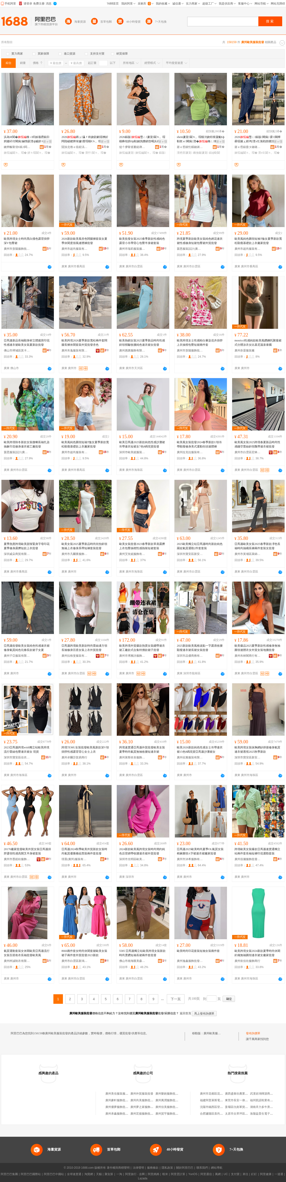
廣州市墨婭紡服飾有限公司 (17, 859)
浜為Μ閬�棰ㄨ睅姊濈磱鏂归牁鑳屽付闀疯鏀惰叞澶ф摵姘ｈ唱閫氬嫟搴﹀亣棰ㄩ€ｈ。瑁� (27, 139)
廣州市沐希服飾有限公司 (190, 859)
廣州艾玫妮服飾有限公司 (132, 554)
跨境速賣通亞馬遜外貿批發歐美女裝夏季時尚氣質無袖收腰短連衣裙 (142, 749)
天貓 (99, 1174)
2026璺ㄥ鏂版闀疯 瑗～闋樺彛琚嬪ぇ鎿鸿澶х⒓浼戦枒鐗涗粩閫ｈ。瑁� (258, 139)
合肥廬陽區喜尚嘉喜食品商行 (218, 1113)
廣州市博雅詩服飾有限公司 (132, 655)
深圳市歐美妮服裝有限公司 (132, 452)
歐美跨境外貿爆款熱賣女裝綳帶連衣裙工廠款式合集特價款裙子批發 (142, 648)
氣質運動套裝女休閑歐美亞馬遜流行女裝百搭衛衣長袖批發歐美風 (27, 953)
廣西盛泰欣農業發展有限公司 (243, 1093)
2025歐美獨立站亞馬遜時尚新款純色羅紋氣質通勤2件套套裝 (200, 546)
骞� (47, 146)
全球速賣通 (74, 1174)
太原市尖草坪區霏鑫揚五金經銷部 (246, 1113)
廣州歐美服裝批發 (215, 1033)
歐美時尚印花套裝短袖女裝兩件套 (198, 951)
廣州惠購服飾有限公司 (132, 350)
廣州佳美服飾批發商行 (169, 1107)
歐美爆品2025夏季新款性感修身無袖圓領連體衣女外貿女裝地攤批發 (257, 648)
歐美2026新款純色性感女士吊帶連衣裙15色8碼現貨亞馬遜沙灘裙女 (200, 749)
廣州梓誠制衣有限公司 (17, 961)
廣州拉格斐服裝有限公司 (74, 655)
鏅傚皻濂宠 (200, 152)
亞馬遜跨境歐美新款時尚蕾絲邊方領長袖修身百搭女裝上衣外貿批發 (84, 648)
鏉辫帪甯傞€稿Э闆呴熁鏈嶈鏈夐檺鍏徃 (17, 147)
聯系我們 (202, 1167)
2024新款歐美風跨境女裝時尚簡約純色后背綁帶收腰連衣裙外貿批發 (142, 851)
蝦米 (165, 1174)
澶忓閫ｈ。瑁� (95, 152)
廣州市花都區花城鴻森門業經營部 (221, 1093)
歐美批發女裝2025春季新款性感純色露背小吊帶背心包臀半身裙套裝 (142, 241)
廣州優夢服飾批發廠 (118, 1107)
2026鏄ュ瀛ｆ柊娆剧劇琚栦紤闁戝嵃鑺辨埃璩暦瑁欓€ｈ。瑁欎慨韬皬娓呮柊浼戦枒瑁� (84, 139)
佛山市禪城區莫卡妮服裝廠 (17, 350)
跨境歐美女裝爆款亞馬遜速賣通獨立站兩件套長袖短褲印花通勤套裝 (257, 851)
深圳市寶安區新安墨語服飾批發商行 (248, 757)
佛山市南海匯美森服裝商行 (132, 961)
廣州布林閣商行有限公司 (248, 655)
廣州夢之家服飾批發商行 (146, 1107)
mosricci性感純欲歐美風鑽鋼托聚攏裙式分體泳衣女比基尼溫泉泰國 (258, 342)
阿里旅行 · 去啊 (135, 1174)
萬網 (218, 1174)
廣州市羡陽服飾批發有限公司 (17, 248)
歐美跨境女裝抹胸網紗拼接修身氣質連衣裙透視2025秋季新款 (257, 749)
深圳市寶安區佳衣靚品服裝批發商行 (17, 757)
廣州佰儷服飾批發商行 (248, 859)
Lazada (142, 1178)
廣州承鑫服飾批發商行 (119, 1113)
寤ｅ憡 (47, 141)
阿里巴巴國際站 (31, 1174)
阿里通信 (206, 1174)
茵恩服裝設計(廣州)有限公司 (190, 248)
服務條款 (152, 1167)
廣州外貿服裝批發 (141, 1093)
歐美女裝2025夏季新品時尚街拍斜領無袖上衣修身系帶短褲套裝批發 (84, 546)
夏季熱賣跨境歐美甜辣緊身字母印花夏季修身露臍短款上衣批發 (27, 546)
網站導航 (216, 1167)
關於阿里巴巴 (184, 1167)
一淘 (119, 1174)
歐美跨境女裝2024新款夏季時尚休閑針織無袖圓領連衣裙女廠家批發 (257, 953)
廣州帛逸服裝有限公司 (74, 350)
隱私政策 (167, 1167)
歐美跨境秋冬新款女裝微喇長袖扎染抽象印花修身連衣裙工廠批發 (27, 444)
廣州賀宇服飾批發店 (168, 1113)
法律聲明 (138, 1167)
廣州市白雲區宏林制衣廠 (248, 452)
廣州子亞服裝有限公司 (17, 655)
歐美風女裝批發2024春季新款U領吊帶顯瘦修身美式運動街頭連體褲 (199, 444)
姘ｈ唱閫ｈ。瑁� (38, 152)
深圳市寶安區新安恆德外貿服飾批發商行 (190, 554)
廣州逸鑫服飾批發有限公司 (190, 961)
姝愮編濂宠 (126, 152)
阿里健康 (265, 1174)
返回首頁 (185, 1013)
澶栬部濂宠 (184, 152)
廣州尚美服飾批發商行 (144, 1100)
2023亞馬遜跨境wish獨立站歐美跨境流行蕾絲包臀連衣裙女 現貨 (26, 749)
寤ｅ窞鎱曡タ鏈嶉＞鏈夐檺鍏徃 (248, 147)
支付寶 (235, 1174)
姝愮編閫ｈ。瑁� (15, 152)
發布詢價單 (253, 1033)
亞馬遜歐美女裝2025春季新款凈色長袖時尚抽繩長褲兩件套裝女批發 (257, 546)
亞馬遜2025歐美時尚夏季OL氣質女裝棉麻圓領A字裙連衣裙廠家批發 (200, 851)
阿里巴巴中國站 (54, 1174)
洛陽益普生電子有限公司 (265, 1113)
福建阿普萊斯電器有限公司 (217, 1100)
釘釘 (254, 1174)
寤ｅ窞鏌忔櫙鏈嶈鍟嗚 (190, 147)
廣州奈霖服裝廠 (245, 350)
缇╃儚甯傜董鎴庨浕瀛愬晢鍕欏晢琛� (132, 147)
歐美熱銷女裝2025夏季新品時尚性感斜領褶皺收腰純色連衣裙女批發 (142, 342)
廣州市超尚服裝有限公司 (74, 248)
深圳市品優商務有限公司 (190, 655)
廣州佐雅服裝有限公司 (190, 757)
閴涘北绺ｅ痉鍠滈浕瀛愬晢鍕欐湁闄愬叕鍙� (74, 147)
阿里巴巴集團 (9, 1174)
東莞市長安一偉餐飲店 (239, 1100)
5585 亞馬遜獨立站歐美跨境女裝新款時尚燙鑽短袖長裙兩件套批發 (142, 953)
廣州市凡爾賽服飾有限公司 (74, 554)
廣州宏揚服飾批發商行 (144, 1113)
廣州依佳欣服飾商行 (247, 961)
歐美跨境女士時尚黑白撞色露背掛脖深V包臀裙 (27, 241)
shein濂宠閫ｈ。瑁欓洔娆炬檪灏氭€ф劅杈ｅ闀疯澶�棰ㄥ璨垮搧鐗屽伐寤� (201, 139)
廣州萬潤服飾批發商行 (169, 1100)
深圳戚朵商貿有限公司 (17, 554)
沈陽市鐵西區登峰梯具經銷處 (218, 1107)
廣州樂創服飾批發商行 (169, 1093)
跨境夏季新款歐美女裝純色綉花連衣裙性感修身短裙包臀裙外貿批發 (200, 241)
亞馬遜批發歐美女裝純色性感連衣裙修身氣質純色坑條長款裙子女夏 (27, 648)
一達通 (279, 1174)
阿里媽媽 (153, 1174)
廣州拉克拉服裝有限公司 (190, 452)
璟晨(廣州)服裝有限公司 (74, 859)
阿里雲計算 (178, 1174)
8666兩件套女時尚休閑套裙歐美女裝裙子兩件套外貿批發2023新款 (84, 953)
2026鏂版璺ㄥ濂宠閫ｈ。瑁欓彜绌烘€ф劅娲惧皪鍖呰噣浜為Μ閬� (142, 139)
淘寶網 (88, 1174)
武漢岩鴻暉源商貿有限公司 (267, 1093)
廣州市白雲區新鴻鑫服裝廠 (74, 961)
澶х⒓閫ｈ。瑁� (269, 152)
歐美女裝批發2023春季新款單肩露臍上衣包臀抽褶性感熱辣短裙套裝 (142, 546)
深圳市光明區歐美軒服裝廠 (132, 859)
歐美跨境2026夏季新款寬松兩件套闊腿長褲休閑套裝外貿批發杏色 (84, 342)
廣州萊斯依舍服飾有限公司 (132, 757)
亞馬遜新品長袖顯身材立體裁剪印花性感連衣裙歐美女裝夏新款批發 (27, 342)
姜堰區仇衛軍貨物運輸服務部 (243, 1107)
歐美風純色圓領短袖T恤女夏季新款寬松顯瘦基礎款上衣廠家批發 (258, 241)
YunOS (192, 1174)
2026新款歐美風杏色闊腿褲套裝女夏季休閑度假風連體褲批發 (84, 241)
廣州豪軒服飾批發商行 (119, 1100)
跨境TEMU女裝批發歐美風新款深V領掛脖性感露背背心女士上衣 (85, 749)
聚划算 (109, 1174)
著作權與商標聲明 (118, 1167)
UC (226, 1174)
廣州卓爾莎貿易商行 (74, 757)
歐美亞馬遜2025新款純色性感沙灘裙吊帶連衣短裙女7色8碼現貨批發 (142, 444)
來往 (245, 1174)
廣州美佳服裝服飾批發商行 (122, 1093)
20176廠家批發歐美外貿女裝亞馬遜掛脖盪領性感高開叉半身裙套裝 (27, 851)
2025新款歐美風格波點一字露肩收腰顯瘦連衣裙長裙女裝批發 (200, 648)
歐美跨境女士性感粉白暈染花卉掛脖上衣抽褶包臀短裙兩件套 (200, 342)
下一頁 (176, 999)
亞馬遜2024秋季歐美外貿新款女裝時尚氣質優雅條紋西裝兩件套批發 (84, 851)
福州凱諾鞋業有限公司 (264, 1100)
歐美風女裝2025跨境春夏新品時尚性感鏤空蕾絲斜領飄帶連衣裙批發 (257, 444)
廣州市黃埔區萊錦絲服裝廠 (248, 554)
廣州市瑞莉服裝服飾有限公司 (132, 248)
